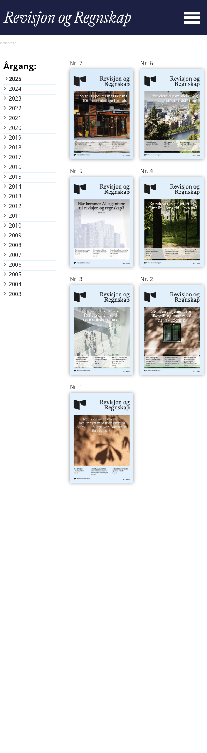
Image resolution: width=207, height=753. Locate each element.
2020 (15, 128)
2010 (15, 225)
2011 (15, 216)
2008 (15, 245)
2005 (15, 274)
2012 (15, 206)
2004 (15, 284)
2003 (15, 294)
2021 (15, 118)
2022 (15, 108)
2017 (15, 157)
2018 (15, 147)
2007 (15, 255)
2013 (15, 196)
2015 (15, 176)
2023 (15, 98)
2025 (15, 79)
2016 (15, 167)
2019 (15, 137)
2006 (15, 264)
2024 (15, 89)
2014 (15, 186)
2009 (15, 235)
